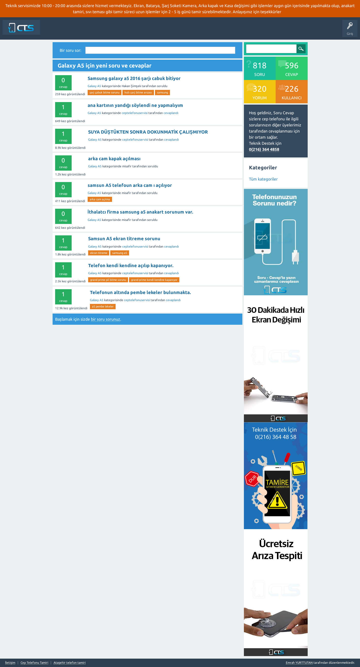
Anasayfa (70, 31)
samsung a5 (119, 252)
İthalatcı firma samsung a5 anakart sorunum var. (140, 211)
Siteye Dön (51, 31)
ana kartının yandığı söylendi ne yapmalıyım (135, 105)
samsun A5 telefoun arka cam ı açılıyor (130, 185)
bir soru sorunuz (105, 319)
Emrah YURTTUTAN (299, 662)
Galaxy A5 (94, 86)
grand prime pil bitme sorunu (108, 279)
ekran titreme (98, 252)
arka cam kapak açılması (114, 158)
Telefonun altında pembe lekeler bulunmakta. (140, 292)
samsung (162, 92)
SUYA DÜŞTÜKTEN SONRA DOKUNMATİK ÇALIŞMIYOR (148, 131)
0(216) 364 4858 (264, 149)
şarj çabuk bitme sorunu (105, 92)
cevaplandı (171, 113)
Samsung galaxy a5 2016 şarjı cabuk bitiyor (134, 78)
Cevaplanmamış (109, 31)
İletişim (191, 31)
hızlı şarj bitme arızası (138, 92)
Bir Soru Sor (172, 31)
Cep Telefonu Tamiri (34, 662)
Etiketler (132, 31)
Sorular (86, 31)
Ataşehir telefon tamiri (70, 662)
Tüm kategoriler (263, 179)
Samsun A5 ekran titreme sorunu (124, 238)
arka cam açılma (100, 199)
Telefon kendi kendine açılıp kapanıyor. (130, 265)
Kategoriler (151, 31)
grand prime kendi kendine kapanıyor (154, 279)
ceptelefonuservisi (135, 113)
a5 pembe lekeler (103, 306)
